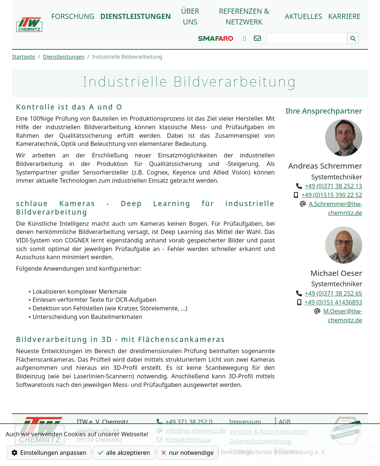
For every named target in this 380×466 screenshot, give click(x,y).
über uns (190, 16)
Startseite (23, 56)
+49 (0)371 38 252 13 (333, 186)
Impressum (245, 422)
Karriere (344, 16)
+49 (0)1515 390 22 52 (331, 195)
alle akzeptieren (124, 453)
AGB (285, 422)
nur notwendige (187, 453)
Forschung (72, 16)
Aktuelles (303, 16)
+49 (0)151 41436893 (333, 302)
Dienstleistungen (135, 16)
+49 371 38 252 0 (189, 422)
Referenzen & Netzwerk (244, 16)
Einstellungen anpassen (49, 453)
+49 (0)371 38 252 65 (333, 293)
